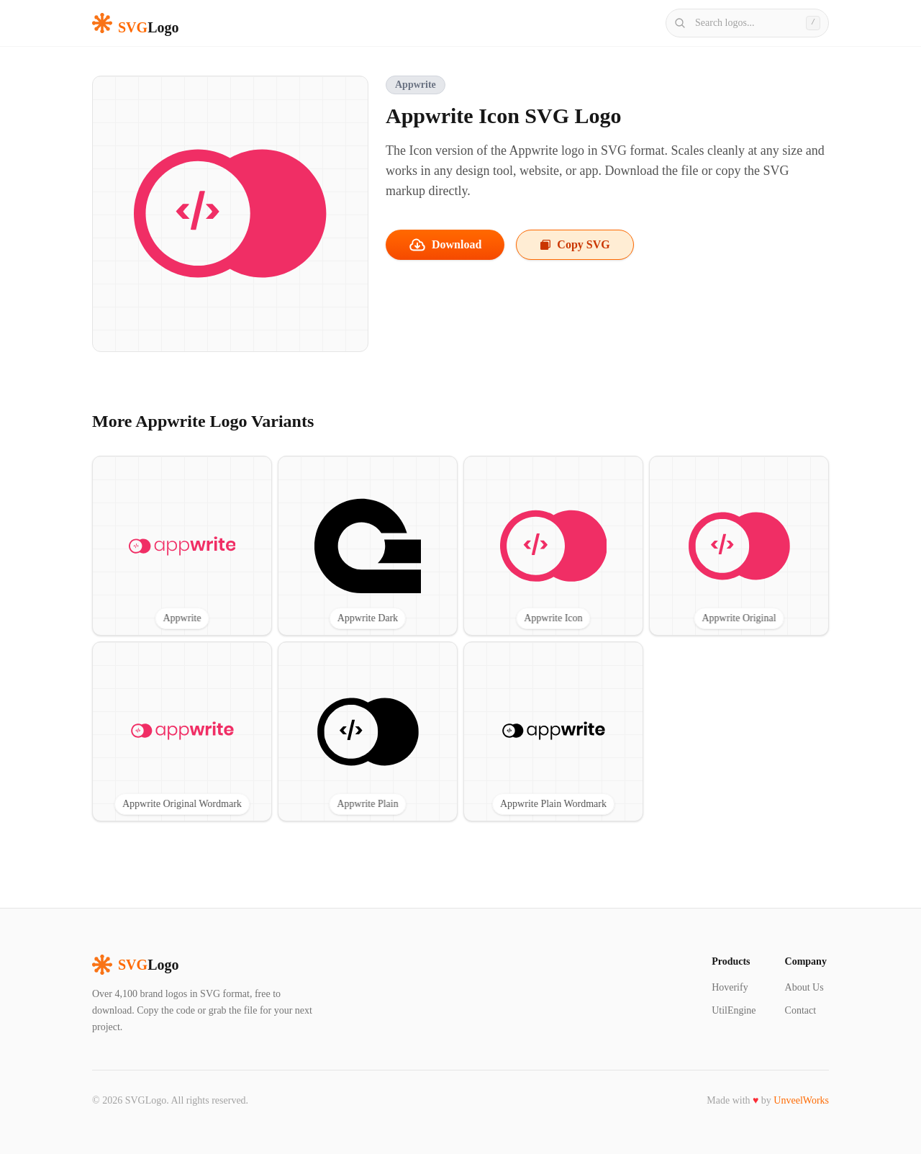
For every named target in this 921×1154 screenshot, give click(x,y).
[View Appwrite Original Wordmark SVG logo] (182, 731)
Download (445, 244)
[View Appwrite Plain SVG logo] (368, 731)
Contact (801, 1010)
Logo (135, 965)
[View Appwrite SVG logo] (182, 546)
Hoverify (730, 987)
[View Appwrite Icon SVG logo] (553, 546)
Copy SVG (574, 244)
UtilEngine (734, 1010)
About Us (804, 987)
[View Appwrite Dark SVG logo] (368, 546)
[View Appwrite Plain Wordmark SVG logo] (553, 731)
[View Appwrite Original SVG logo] (739, 546)
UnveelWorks (801, 1100)
